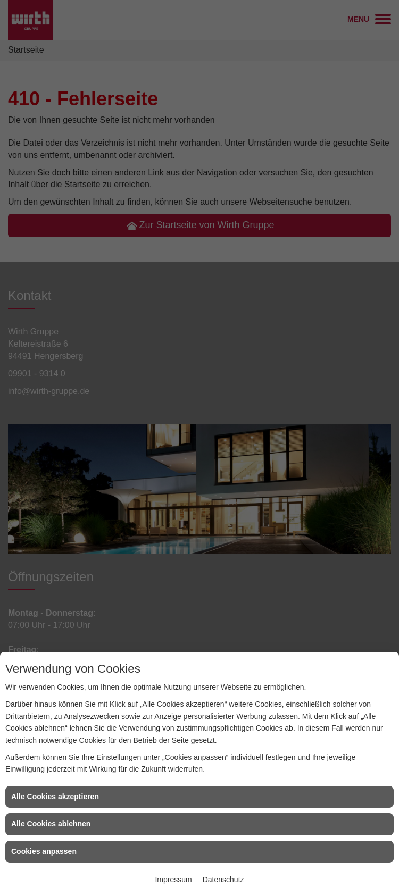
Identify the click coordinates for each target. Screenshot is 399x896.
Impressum (173, 879)
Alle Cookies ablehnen (50, 823)
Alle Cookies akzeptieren (55, 796)
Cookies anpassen (44, 851)
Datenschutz (223, 879)
